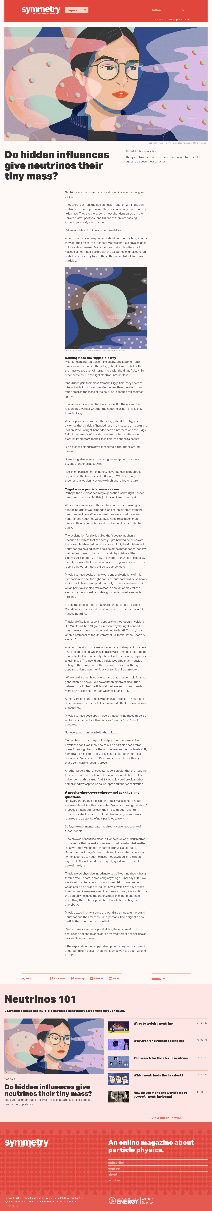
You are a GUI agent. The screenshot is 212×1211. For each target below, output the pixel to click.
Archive (114, 1180)
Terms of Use (11, 1206)
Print (28, 978)
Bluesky (78, 978)
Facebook (57, 978)
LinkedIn (96, 978)
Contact (114, 1168)
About (112, 1174)
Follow (156, 10)
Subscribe (116, 1162)
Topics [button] (78, 10)
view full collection (167, 1118)
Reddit (115, 978)
